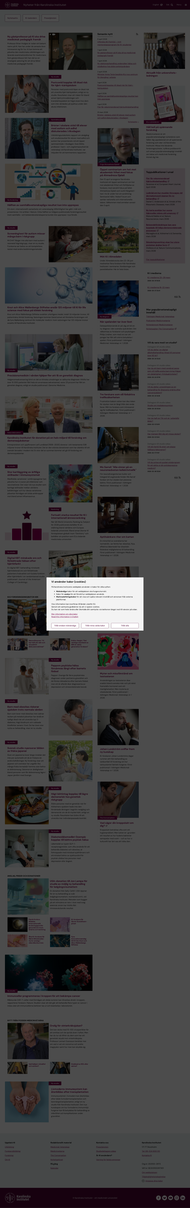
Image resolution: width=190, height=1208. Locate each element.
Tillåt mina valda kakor (95, 625)
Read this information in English (64, 617)
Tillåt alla (125, 625)
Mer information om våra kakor (64, 614)
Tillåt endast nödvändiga (65, 625)
